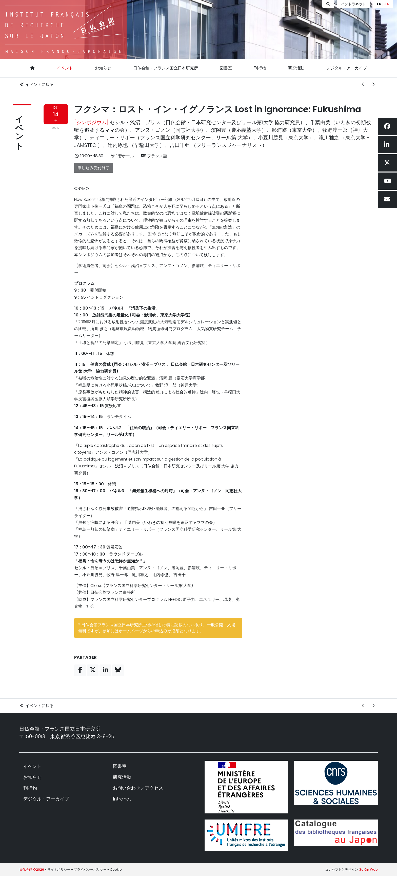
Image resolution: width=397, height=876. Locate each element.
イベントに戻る (36, 84)
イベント (65, 68)
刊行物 (260, 68)
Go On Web (368, 869)
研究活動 (296, 68)
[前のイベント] (363, 85)
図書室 (226, 68)
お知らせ (103, 68)
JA (386, 4)
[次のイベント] (373, 85)
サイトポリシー (58, 869)
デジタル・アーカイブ (346, 68)
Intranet (122, 799)
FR (379, 4)
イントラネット (353, 4)
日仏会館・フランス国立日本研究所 (165, 68)
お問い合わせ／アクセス (138, 788)
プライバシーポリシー (90, 869)
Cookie (116, 869)
